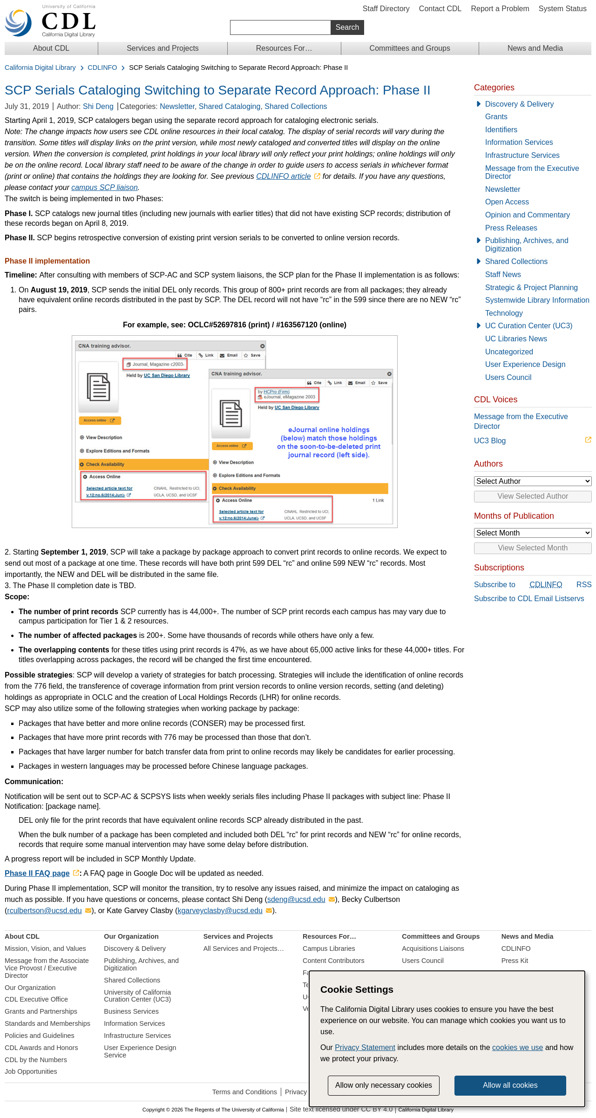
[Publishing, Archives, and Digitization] (532, 245)
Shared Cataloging (230, 106)
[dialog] (447, 1039)
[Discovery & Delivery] (532, 104)
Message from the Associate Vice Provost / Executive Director (47, 968)
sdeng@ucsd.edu (296, 899)
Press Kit (514, 960)
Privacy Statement (365, 1047)
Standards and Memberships (47, 1023)
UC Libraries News (516, 339)
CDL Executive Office (36, 999)
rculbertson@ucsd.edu (44, 911)
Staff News (503, 274)
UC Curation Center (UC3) (529, 326)
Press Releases (511, 228)
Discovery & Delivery (519, 104)
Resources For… (284, 48)
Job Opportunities (31, 1071)
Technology (504, 313)
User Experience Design (525, 364)
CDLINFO (102, 67)
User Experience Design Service (140, 1051)
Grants (496, 117)
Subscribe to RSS (533, 585)
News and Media (535, 48)
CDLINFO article (283, 176)
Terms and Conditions (244, 1092)
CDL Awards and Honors (41, 1047)
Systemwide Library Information (537, 300)
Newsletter (177, 106)
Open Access (507, 202)
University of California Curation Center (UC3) (137, 996)
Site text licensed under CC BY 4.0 (341, 1109)
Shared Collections (295, 106)
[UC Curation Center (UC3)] (532, 326)
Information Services (519, 142)
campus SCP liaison (104, 187)
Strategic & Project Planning (531, 287)
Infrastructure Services (522, 155)
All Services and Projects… (243, 948)
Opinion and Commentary (527, 215)
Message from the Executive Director (532, 172)
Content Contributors (334, 960)
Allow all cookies (510, 1085)
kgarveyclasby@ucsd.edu (220, 911)
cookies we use (517, 1047)
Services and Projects (163, 48)
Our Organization (30, 987)
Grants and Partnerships (41, 1011)
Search (347, 27)
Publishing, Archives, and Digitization (527, 245)
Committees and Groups (410, 48)
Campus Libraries (329, 948)
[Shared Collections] (532, 261)
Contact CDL (440, 9)
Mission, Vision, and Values (45, 948)
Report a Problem (500, 9)
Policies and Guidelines (39, 1035)
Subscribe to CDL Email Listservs (529, 599)
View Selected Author (533, 496)
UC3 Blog (490, 441)
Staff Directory (386, 9)
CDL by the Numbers (36, 1060)
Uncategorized (509, 352)
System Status (563, 9)
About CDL (51, 48)
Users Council (508, 377)
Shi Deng (98, 106)
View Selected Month (533, 548)
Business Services (131, 1011)
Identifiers (501, 130)
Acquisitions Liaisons (433, 948)
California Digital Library (40, 67)
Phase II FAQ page (37, 873)
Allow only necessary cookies (383, 1085)
